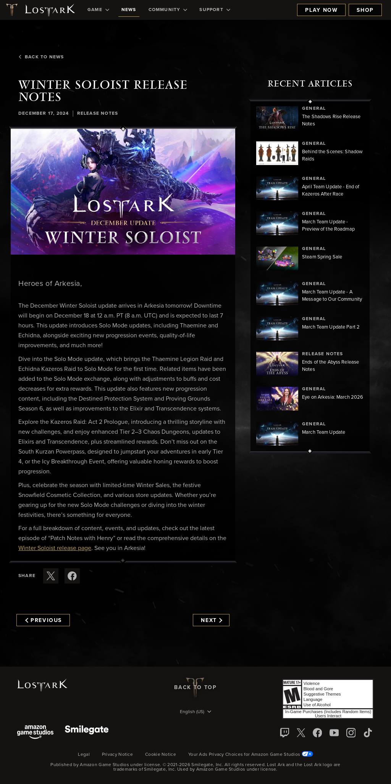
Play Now (321, 10)
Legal (84, 754)
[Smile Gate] (86, 732)
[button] (123, 192)
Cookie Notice (160, 754)
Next (211, 620)
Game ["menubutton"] (98, 10)
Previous (43, 620)
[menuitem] (98, 10)
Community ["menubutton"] (168, 10)
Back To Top (195, 687)
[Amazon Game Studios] (35, 732)
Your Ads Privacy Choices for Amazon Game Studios (250, 754)
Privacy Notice (117, 754)
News (128, 10)
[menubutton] (195, 712)
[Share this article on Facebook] (72, 576)
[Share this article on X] (50, 576)
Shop (365, 10)
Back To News (41, 57)
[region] (310, 276)
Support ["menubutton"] (214, 10)
